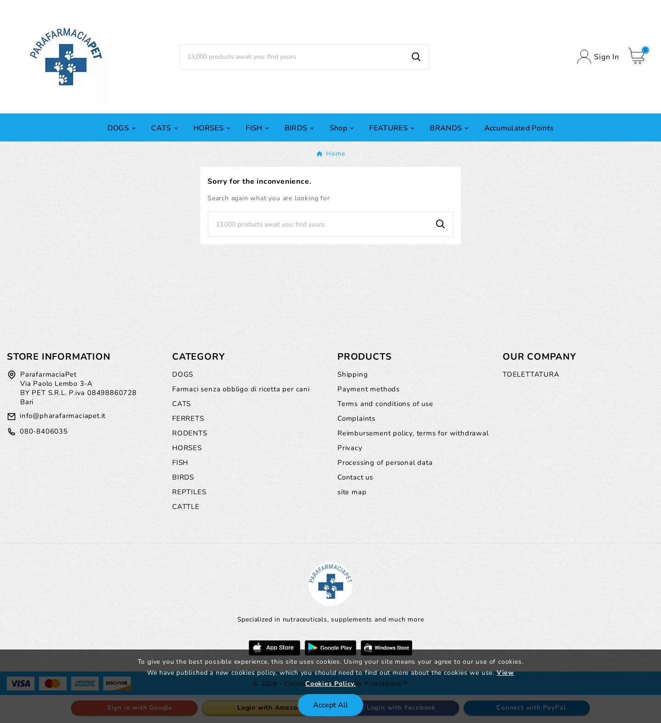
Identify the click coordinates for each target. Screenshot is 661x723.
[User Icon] (598, 57)
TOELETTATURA (531, 374)
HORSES (187, 447)
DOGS (182, 374)
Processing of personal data (385, 462)
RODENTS (189, 433)
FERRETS (188, 418)
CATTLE (186, 506)
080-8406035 (44, 431)
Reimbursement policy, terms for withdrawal (413, 433)
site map (351, 492)
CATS (181, 403)
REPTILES (189, 492)
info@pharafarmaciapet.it (63, 415)
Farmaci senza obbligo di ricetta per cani (241, 389)
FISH (180, 462)
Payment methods (368, 389)
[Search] (292, 57)
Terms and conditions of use (385, 403)
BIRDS (183, 477)
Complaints (356, 418)
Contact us (355, 477)
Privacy (350, 447)
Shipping (352, 374)
